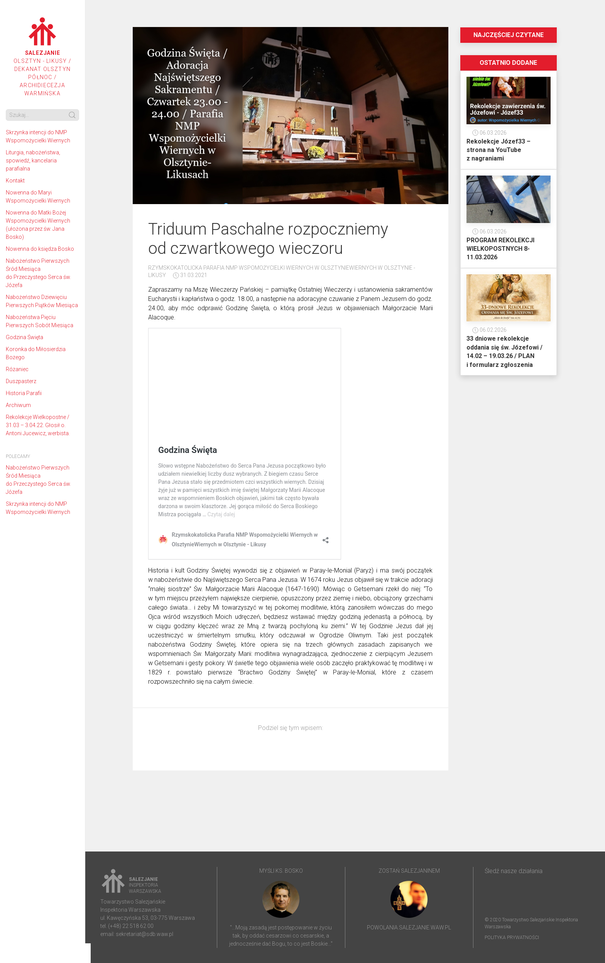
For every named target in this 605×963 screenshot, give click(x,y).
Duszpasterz (21, 381)
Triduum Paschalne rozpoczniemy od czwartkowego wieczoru (268, 239)
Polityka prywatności (512, 937)
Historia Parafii (24, 393)
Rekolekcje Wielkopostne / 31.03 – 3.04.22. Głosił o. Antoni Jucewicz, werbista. (38, 425)
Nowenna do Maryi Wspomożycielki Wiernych (38, 196)
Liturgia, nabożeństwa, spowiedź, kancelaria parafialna (33, 160)
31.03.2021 (190, 275)
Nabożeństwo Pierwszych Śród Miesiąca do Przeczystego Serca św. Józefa (38, 273)
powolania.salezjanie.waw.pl (409, 927)
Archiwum (18, 405)
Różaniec (17, 369)
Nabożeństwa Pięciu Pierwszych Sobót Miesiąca (39, 321)
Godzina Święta (24, 337)
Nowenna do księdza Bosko (40, 249)
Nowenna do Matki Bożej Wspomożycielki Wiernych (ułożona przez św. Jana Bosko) (38, 224)
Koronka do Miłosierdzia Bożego (36, 353)
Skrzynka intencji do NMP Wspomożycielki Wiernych (38, 136)
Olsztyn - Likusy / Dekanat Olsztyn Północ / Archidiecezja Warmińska (42, 56)
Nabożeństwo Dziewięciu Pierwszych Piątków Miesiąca (42, 301)
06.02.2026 (489, 330)
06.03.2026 (489, 133)
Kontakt (15, 180)
